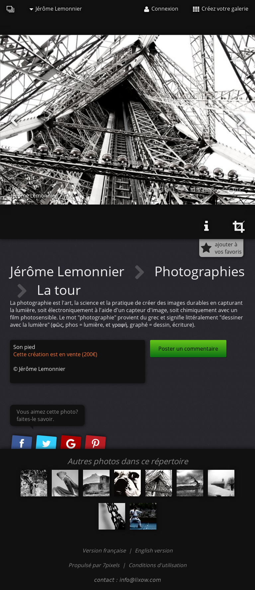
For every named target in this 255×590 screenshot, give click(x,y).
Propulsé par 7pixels (94, 565)
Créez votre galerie (220, 8)
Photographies (199, 271)
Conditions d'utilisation (157, 565)
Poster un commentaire (188, 348)
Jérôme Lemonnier (56, 8)
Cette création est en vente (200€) (55, 354)
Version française (104, 550)
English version (154, 550)
